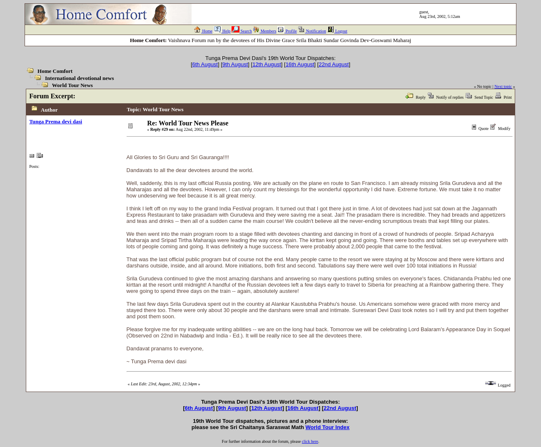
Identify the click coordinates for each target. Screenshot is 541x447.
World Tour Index (328, 427)
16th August (300, 64)
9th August (235, 64)
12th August (266, 64)
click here (310, 441)
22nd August (334, 64)
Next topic (503, 86)
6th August (205, 64)
